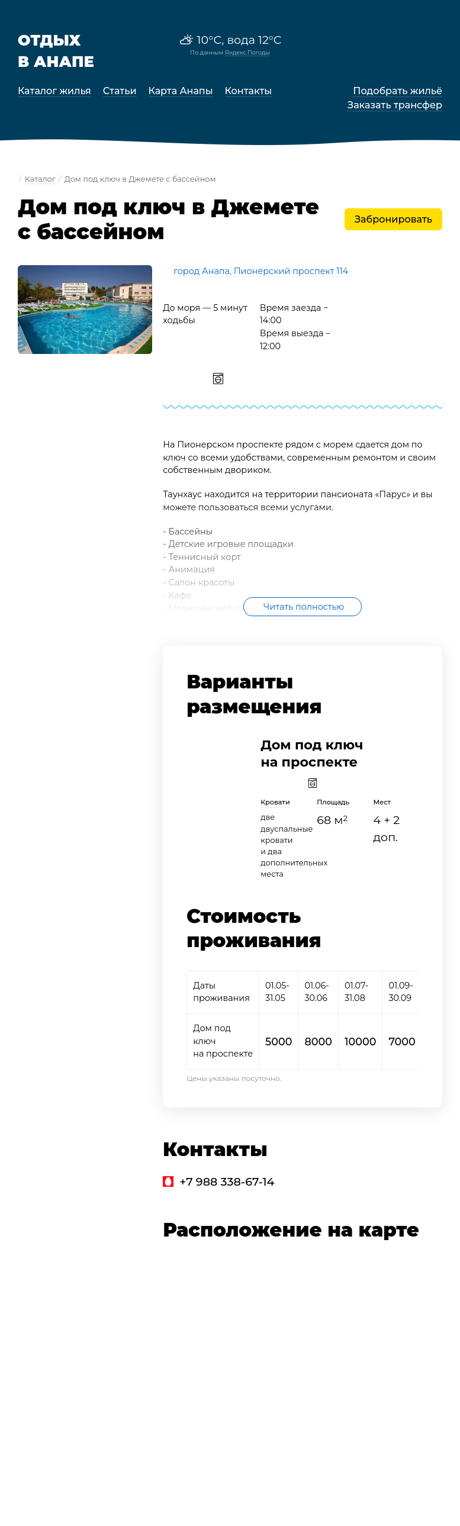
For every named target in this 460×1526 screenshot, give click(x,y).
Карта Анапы (181, 90)
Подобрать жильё (397, 90)
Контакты (248, 90)
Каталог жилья (54, 90)
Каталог (40, 179)
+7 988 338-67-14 (226, 1181)
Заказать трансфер (395, 105)
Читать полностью (303, 606)
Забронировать (393, 219)
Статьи (120, 90)
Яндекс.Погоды (247, 52)
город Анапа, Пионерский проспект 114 (260, 271)
